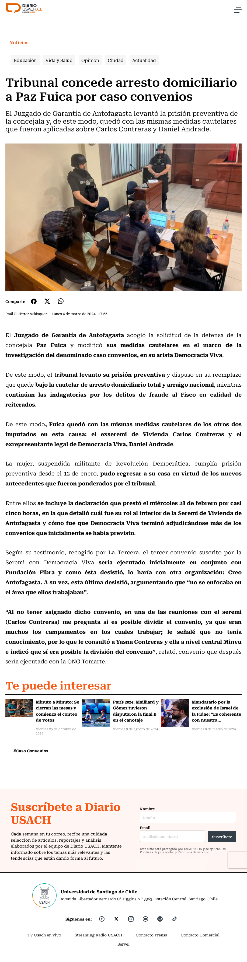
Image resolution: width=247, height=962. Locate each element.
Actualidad (144, 60)
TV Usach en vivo (44, 935)
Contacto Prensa (151, 935)
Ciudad (116, 60)
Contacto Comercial (200, 935)
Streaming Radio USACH (98, 935)
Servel (123, 944)
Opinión (90, 60)
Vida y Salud (59, 60)
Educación (25, 60)
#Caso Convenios (30, 751)
